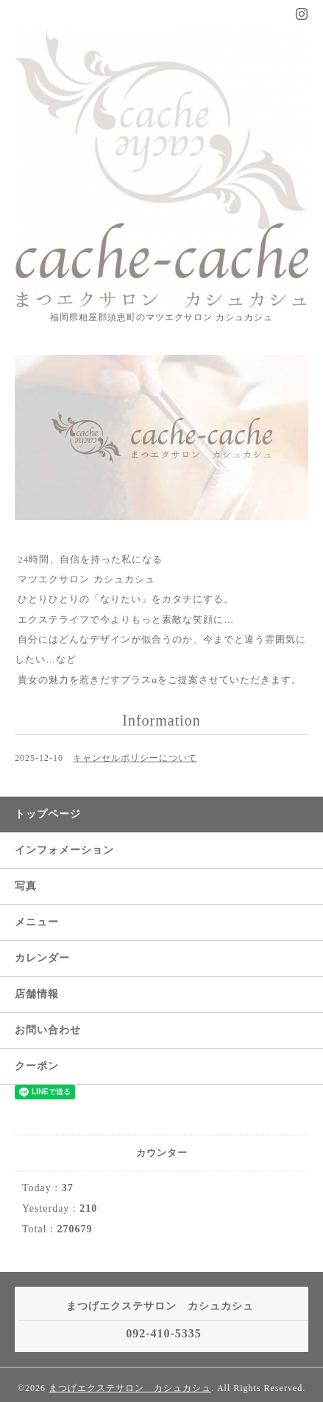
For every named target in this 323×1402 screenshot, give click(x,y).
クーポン (37, 1066)
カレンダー (42, 958)
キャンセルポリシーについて (135, 758)
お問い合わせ (48, 1030)
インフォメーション (64, 850)
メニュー (37, 922)
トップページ (48, 814)
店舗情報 (37, 994)
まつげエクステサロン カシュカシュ (130, 1388)
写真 (26, 886)
